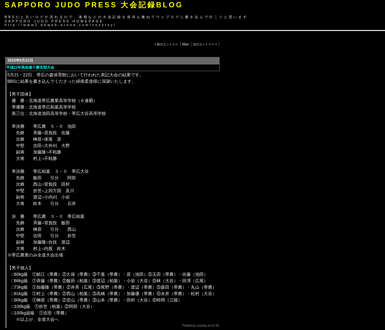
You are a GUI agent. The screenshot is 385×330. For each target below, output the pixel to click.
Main (185, 44)
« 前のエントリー (166, 44)
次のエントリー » (205, 44)
